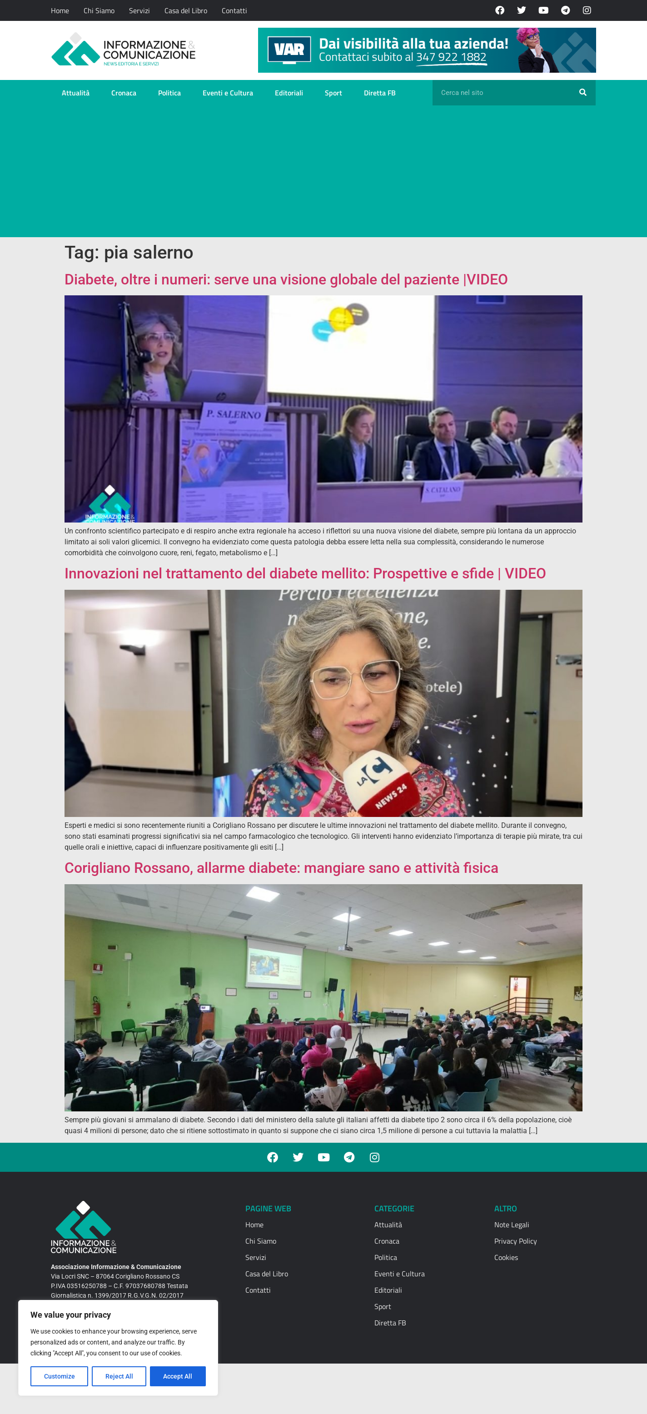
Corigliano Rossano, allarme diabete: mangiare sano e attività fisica (281, 867)
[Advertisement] (323, 173)
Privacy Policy (515, 1240)
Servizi (139, 10)
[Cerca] (583, 92)
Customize (59, 1376)
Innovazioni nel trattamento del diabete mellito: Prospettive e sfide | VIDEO (305, 573)
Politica (169, 92)
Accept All (178, 1376)
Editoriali (289, 92)
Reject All (119, 1376)
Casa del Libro (185, 10)
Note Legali (511, 1224)
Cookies (506, 1257)
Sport (333, 92)
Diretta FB (380, 92)
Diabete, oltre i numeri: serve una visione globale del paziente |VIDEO (286, 279)
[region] (118, 1348)
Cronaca (123, 92)
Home (60, 10)
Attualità (76, 92)
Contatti (234, 10)
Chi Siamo (99, 10)
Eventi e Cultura (228, 92)
